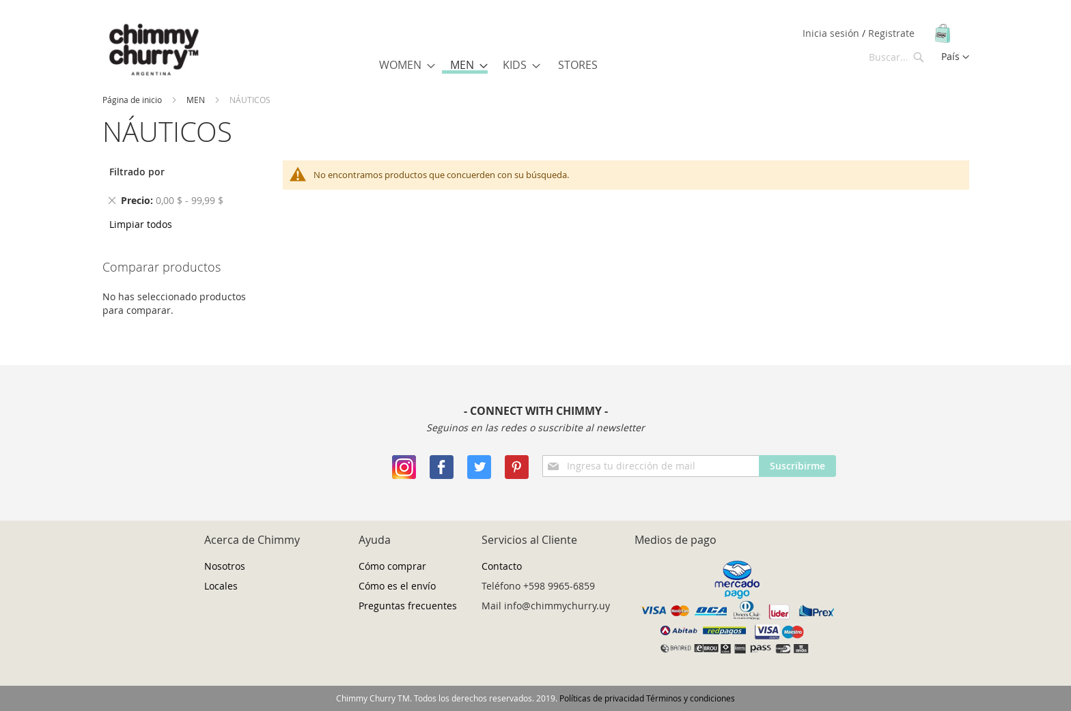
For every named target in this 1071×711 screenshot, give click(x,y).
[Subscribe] (797, 466)
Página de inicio (132, 99)
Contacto (502, 566)
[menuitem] (403, 64)
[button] (955, 57)
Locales (221, 585)
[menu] (491, 65)
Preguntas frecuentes (408, 605)
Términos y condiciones (690, 698)
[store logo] (153, 50)
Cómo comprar (392, 566)
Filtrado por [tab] (137, 171)
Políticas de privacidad (601, 698)
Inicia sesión (832, 33)
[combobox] (897, 56)
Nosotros (224, 566)
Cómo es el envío (397, 585)
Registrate (891, 33)
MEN (195, 99)
